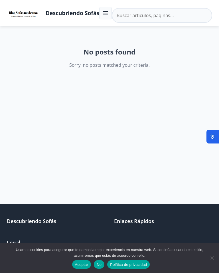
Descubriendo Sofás (72, 13)
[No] (212, 258)
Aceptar (81, 264)
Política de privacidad (128, 264)
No (99, 264)
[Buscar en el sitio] (162, 15)
